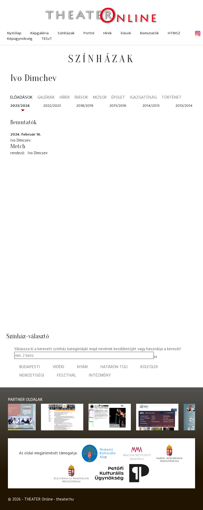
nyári (82, 367)
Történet (172, 97)
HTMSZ (174, 33)
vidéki (58, 367)
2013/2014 (184, 105)
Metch (17, 146)
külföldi (149, 367)
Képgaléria (39, 33)
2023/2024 (20, 105)
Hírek (107, 33)
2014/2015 (151, 105)
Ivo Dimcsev (37, 152)
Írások (126, 33)
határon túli (114, 367)
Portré (89, 33)
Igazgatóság (143, 97)
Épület (118, 97)
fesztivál (66, 375)
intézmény (100, 375)
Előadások (21, 97)
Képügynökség (20, 38)
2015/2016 (117, 105)
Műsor (100, 97)
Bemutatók (149, 33)
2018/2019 (84, 105)
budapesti (29, 367)
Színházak (66, 33)
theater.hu (65, 499)
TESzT (46, 38)
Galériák (46, 97)
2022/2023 (52, 105)
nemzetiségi (31, 375)
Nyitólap (14, 33)
